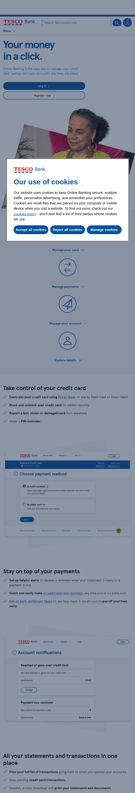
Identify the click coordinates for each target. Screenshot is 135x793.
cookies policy (25, 213)
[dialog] (68, 200)
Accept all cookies (31, 230)
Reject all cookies (67, 230)
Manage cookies (104, 230)
